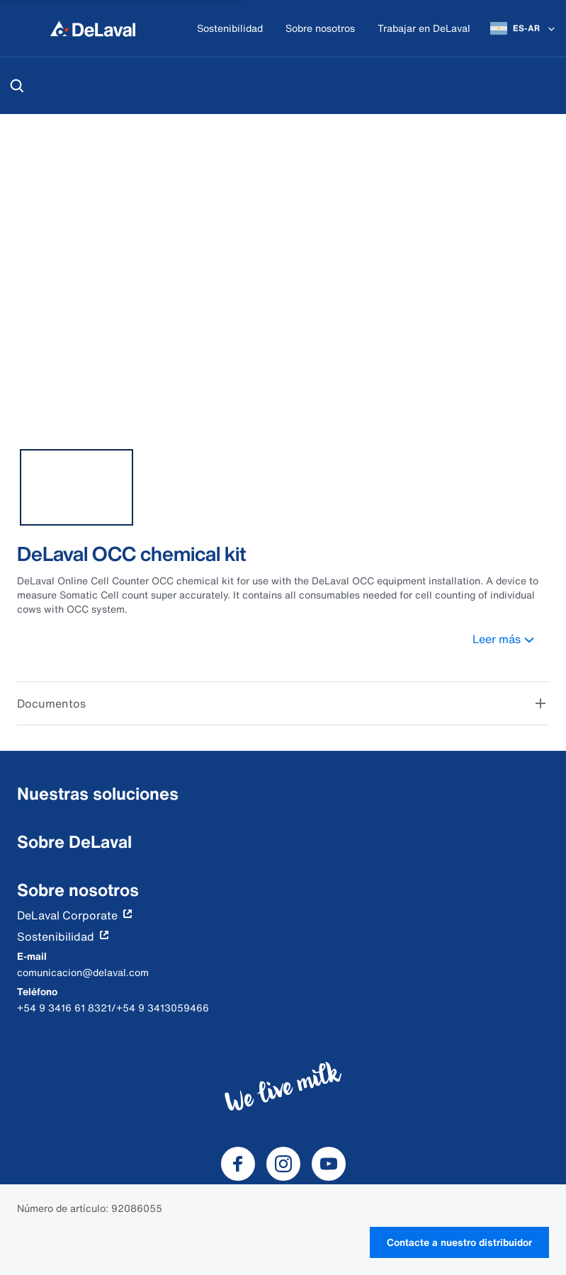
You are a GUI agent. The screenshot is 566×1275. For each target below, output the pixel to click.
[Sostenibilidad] (230, 29)
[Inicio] (93, 28)
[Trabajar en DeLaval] (424, 29)
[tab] (76, 487)
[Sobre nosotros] (320, 29)
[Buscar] (17, 86)
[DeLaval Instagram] (283, 1164)
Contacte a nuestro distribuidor (459, 1242)
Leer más (510, 639)
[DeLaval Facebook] (238, 1164)
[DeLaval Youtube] (328, 1164)
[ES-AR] (524, 28)
